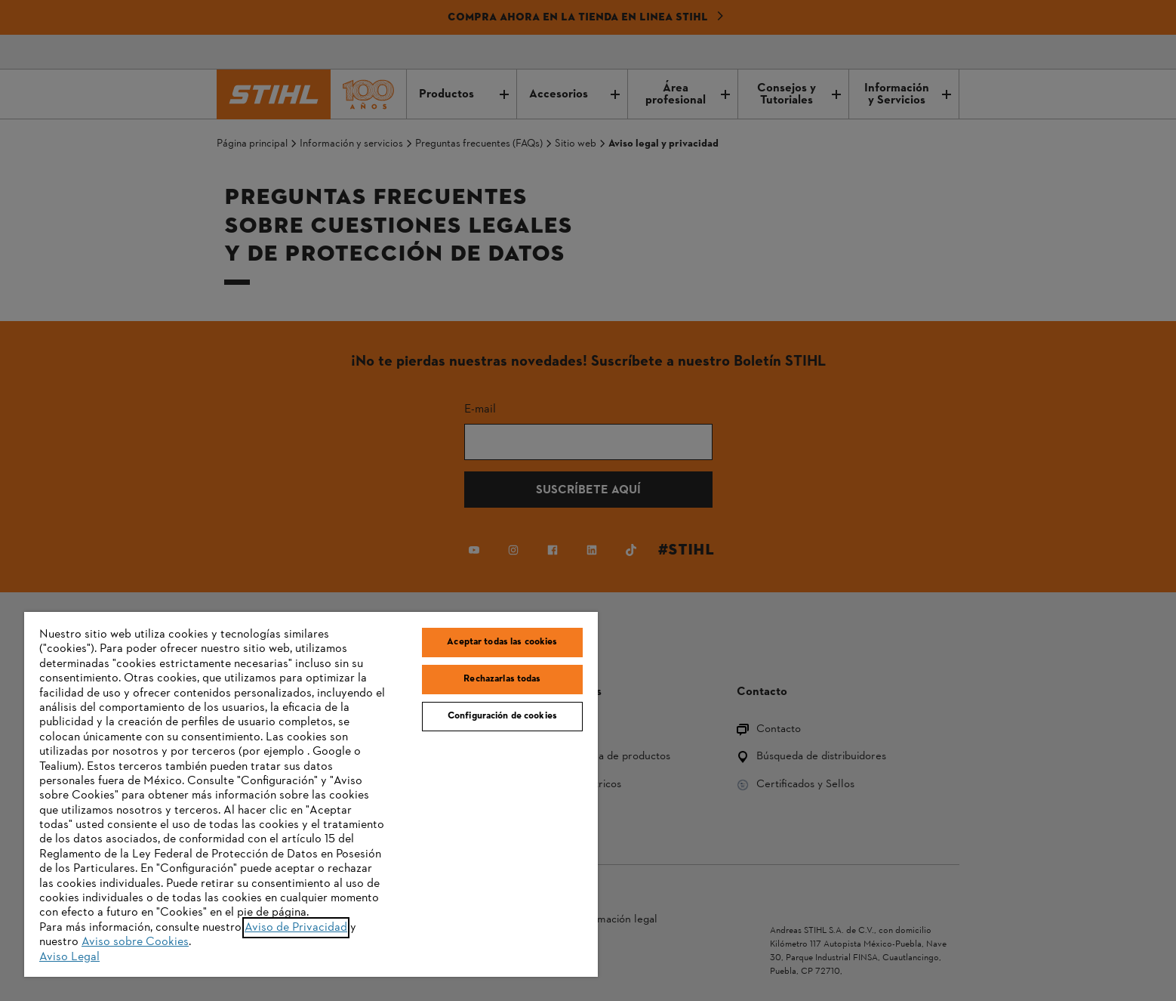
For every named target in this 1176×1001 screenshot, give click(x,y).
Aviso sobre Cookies (135, 942)
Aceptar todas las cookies (502, 642)
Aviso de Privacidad (296, 927)
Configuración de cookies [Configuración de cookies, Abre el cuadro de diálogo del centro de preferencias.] (502, 716)
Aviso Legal (69, 957)
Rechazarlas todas (501, 679)
